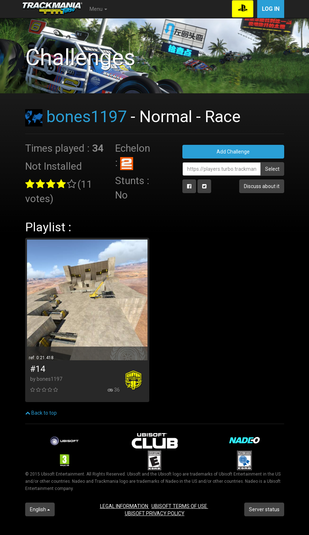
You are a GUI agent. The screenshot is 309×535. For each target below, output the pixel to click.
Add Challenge (233, 152)
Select (272, 169)
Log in (271, 8)
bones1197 (86, 116)
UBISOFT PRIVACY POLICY (155, 513)
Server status (264, 509)
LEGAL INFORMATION (124, 506)
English (40, 509)
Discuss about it (262, 186)
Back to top (41, 413)
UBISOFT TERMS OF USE (179, 506)
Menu (98, 9)
